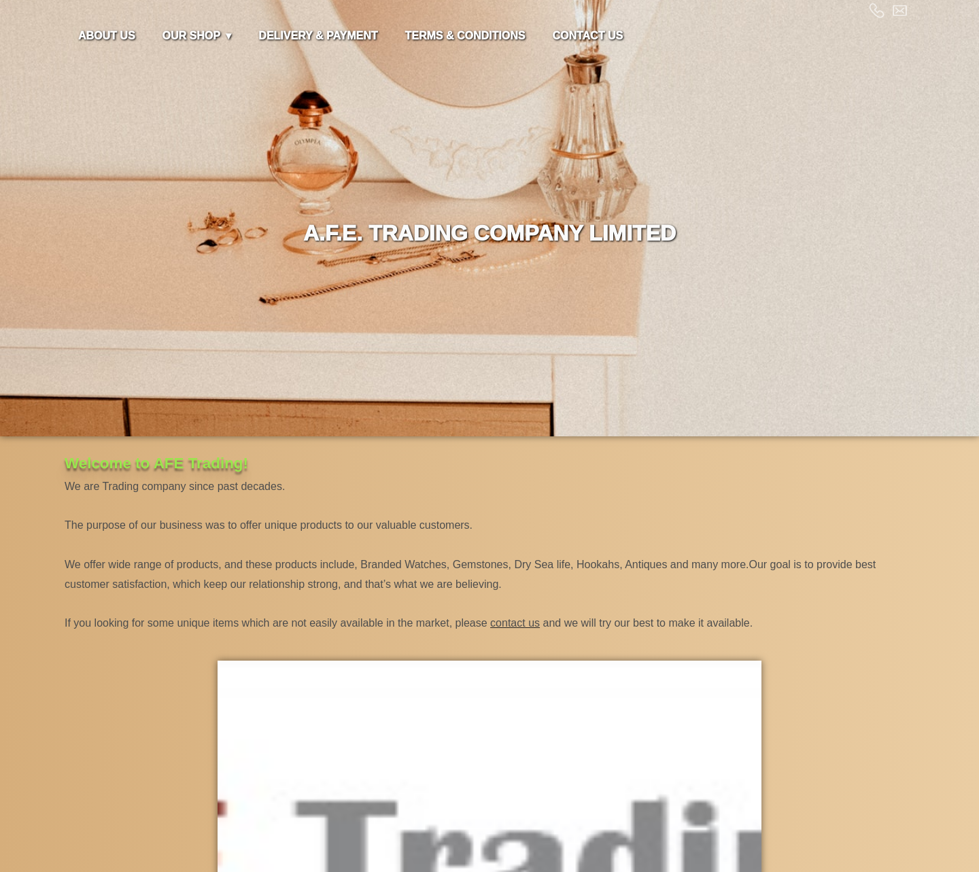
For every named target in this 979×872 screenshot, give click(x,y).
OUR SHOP (191, 35)
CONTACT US (587, 35)
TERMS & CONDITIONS (465, 35)
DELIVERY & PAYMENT (317, 35)
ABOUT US (106, 35)
